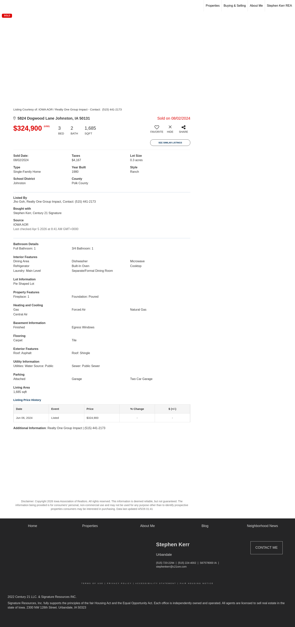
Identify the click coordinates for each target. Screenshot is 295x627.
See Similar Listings (170, 143)
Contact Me (266, 547)
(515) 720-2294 (165, 562)
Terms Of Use (92, 583)
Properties (213, 5)
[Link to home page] (5, 5)
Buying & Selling (235, 5)
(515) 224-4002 (187, 562)
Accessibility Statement (156, 583)
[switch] (156, 130)
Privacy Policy (119, 583)
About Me (256, 5)
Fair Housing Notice (197, 583)
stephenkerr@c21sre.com (171, 566)
